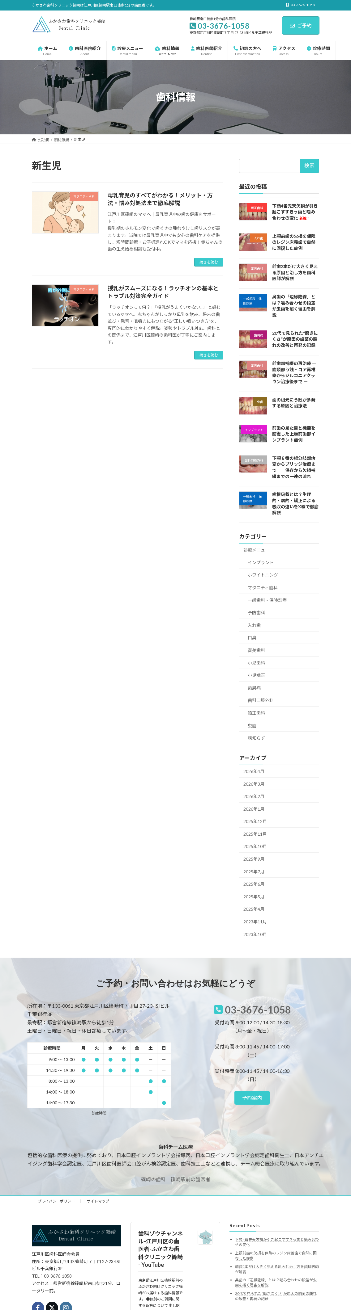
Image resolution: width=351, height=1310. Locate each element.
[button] (252, 1098)
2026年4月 (253, 771)
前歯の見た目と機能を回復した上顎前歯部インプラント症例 (293, 433)
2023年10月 (255, 934)
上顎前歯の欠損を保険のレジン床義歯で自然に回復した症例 (293, 241)
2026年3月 (253, 783)
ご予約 (301, 25)
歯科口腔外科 (261, 700)
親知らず (256, 738)
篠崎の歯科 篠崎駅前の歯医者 (175, 1179)
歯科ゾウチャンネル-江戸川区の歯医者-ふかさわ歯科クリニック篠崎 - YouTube (160, 1249)
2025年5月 (253, 896)
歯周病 (254, 687)
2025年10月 (255, 846)
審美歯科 (256, 650)
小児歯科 (256, 662)
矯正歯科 (256, 713)
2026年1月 (253, 808)
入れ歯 (254, 625)
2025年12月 (255, 821)
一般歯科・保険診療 (267, 600)
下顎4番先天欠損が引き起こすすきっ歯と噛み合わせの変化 (295, 211)
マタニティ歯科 (263, 587)
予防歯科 (256, 612)
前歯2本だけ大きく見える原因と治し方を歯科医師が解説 (295, 272)
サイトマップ (98, 1201)
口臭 (252, 637)
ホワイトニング (263, 574)
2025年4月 (253, 909)
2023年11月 (255, 921)
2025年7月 (253, 871)
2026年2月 (253, 796)
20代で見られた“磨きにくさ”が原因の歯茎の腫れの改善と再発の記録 (295, 338)
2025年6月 (253, 884)
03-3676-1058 (258, 1010)
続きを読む (208, 262)
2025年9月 (253, 859)
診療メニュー (256, 549)
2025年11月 (255, 833)
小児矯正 (256, 675)
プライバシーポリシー (56, 1201)
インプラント (261, 562)
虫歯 (252, 725)
